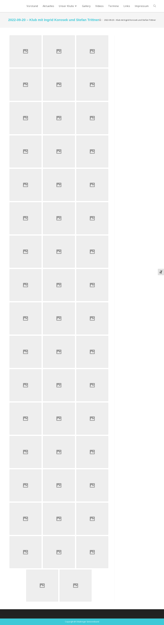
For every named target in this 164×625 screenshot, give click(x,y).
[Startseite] (100, 20)
